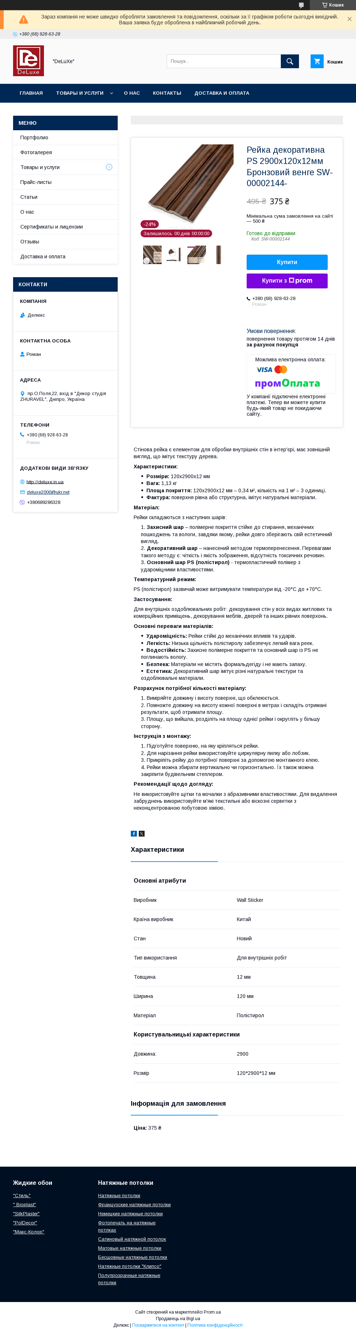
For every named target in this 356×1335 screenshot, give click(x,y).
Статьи (28, 197)
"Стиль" (22, 1195)
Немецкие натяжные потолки (130, 1213)
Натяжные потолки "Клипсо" (129, 1266)
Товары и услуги (80, 93)
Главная (31, 93)
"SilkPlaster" (26, 1213)
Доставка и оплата (221, 93)
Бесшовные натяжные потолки (132, 1257)
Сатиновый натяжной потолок (132, 1239)
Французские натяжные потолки (134, 1204)
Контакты (167, 93)
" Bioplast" (24, 1204)
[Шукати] (290, 61)
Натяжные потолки (119, 1195)
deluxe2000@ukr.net (48, 492)
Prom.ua (212, 1312)
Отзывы (29, 242)
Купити (287, 262)
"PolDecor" (25, 1222)
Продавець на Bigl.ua (178, 1318)
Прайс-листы (36, 182)
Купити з (287, 281)
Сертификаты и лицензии (51, 227)
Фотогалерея (36, 152)
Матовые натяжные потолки (129, 1248)
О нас (132, 93)
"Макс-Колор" (28, 1232)
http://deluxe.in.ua (45, 481)
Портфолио (34, 137)
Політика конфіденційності (215, 1325)
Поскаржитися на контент (158, 1325)
